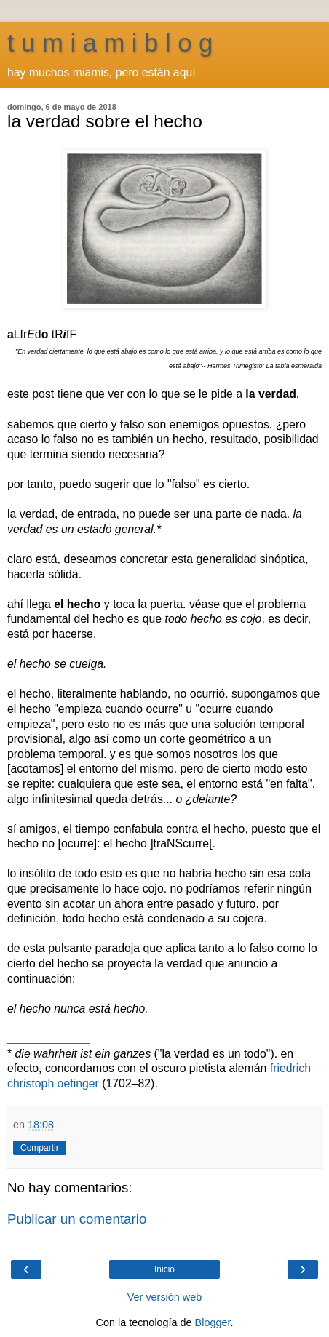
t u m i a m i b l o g (110, 43)
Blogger (213, 1322)
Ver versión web (164, 1297)
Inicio (164, 1269)
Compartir (39, 1148)
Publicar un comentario (76, 1218)
